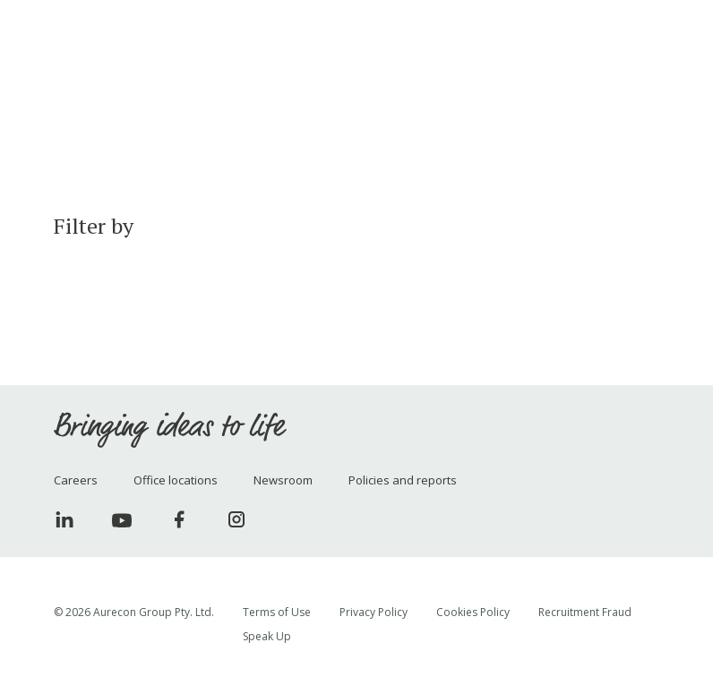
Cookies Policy (473, 612)
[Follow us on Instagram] (236, 519)
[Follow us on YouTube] (122, 519)
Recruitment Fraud (584, 612)
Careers (76, 480)
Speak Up (267, 636)
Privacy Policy (373, 612)
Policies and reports (402, 480)
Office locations (175, 480)
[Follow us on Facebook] (179, 519)
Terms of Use (277, 612)
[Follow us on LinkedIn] (64, 519)
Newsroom (283, 480)
